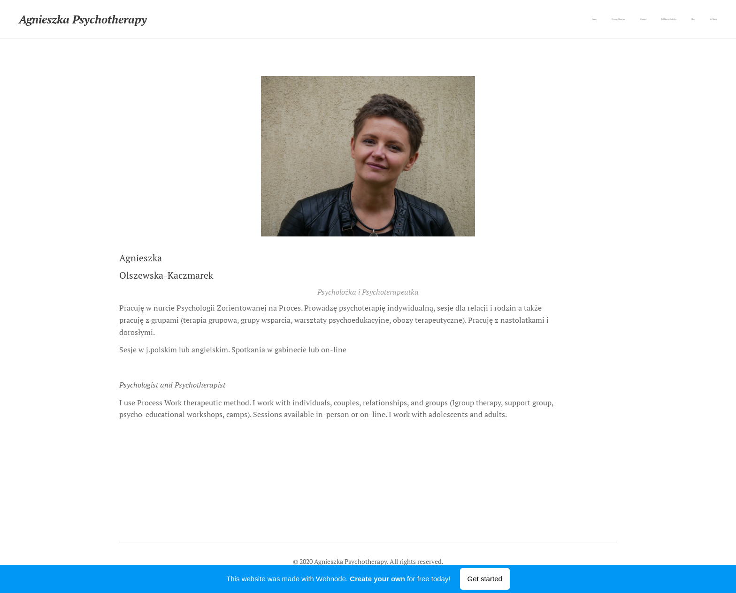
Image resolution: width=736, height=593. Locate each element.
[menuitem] (645, 19)
